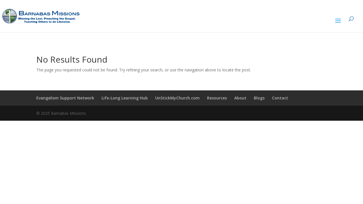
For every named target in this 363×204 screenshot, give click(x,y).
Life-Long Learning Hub (125, 98)
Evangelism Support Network (65, 98)
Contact (280, 98)
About (240, 98)
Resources (217, 98)
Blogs (259, 98)
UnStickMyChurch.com (177, 98)
